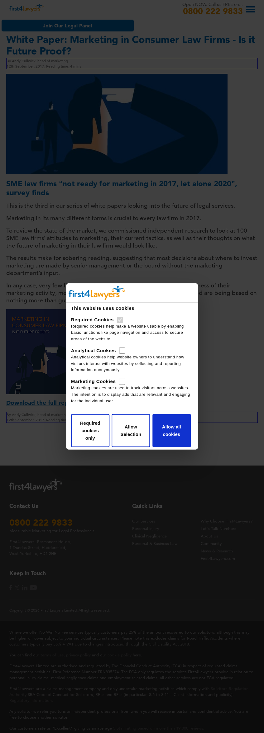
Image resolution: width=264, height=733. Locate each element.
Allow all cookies (171, 430)
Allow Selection (130, 430)
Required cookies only (90, 430)
